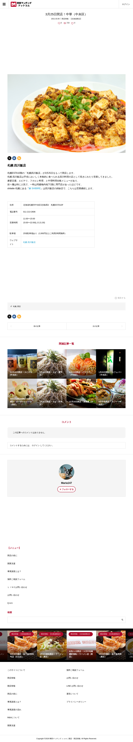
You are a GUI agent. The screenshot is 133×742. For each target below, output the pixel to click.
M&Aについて (13, 717)
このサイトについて (16, 670)
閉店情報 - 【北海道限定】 (72, 19)
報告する (122, 298)
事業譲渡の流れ (14, 709)
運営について (72, 694)
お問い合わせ (13, 595)
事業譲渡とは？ (14, 571)
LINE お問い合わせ (74, 686)
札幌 (14, 306)
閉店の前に (12, 555)
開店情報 (11, 686)
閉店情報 (11, 678)
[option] (22, 645)
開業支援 (11, 563)
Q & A (10, 603)
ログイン (126, 4)
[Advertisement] (66, 47)
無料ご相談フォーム (16, 579)
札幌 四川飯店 (29, 242)
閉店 (19, 306)
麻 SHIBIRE (35, 188)
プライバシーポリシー (76, 702)
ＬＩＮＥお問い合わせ (17, 587)
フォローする (68, 489)
